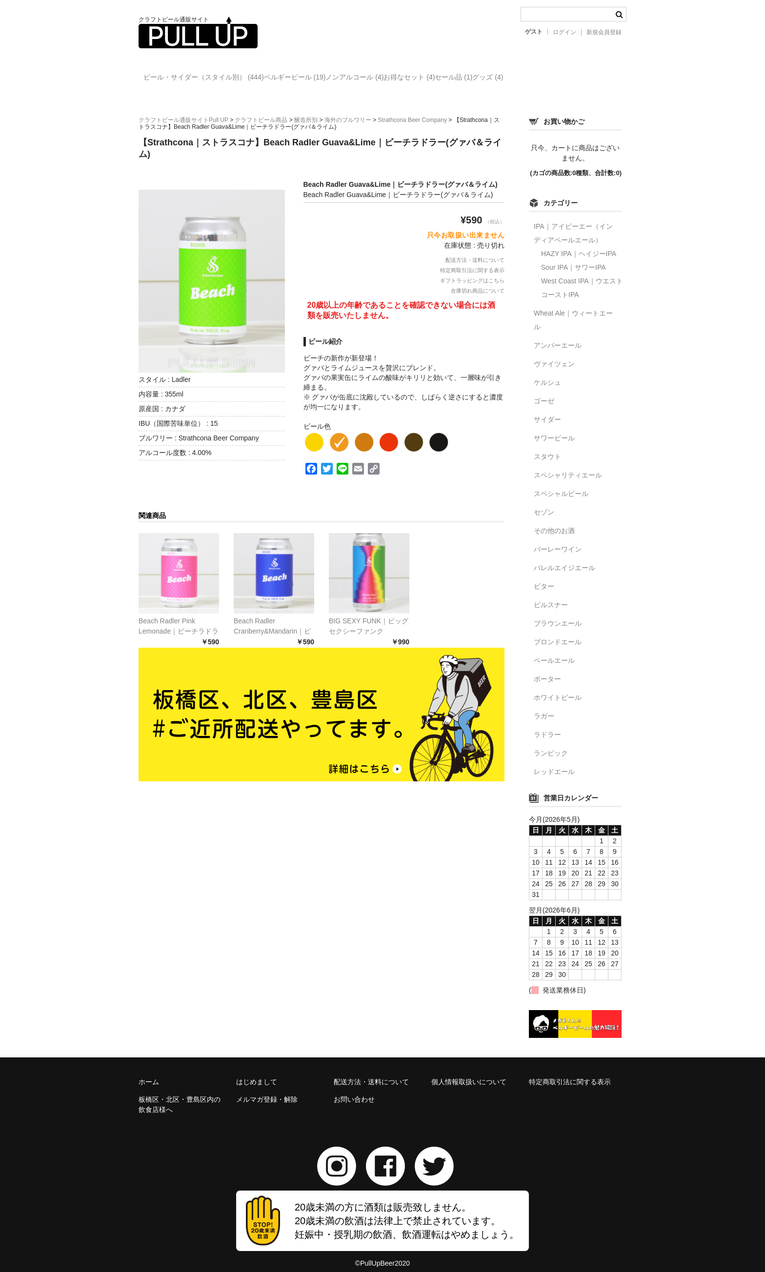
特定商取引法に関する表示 (472, 262)
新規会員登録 (604, 32)
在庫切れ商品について (477, 282)
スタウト (547, 448)
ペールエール (554, 652)
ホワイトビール (558, 689)
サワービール (554, 430)
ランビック (551, 745)
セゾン (544, 504)
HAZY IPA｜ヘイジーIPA (578, 245)
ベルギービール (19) (320, 78)
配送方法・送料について (474, 252)
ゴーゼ (544, 393)
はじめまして (256, 1073)
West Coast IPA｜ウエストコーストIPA (582, 279)
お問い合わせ (354, 1091)
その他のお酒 (554, 522)
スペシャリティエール (568, 467)
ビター (544, 578)
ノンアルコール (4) (400, 78)
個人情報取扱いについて (468, 1073)
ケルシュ (547, 374)
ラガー (544, 708)
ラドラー (547, 726)
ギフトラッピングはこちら (472, 272)
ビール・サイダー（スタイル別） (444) (209, 78)
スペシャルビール (561, 485)
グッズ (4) (593, 78)
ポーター (547, 671)
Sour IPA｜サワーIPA (573, 259)
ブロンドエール (558, 633)
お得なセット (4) (474, 78)
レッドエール (554, 763)
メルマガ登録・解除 (267, 1091)
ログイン (564, 32)
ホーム (149, 1073)
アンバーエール (558, 337)
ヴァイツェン (554, 355)
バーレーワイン (558, 541)
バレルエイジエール (564, 559)
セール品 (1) (539, 78)
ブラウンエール (558, 615)
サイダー (547, 411)
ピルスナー (551, 596)
